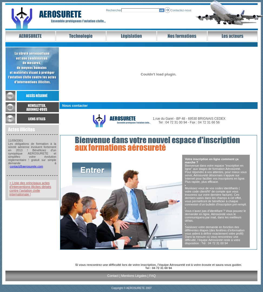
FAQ (152, 276)
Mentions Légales (134, 276)
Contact (112, 276)
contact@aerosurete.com (26, 166)
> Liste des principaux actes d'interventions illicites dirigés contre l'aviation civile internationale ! (30, 188)
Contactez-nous (181, 10)
